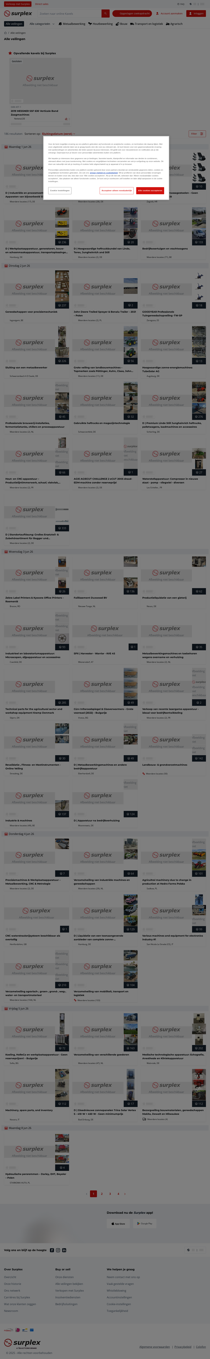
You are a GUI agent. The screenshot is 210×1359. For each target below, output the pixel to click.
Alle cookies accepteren (150, 191)
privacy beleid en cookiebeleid (104, 173)
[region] (106, 168)
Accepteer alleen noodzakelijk (117, 191)
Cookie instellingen (60, 191)
